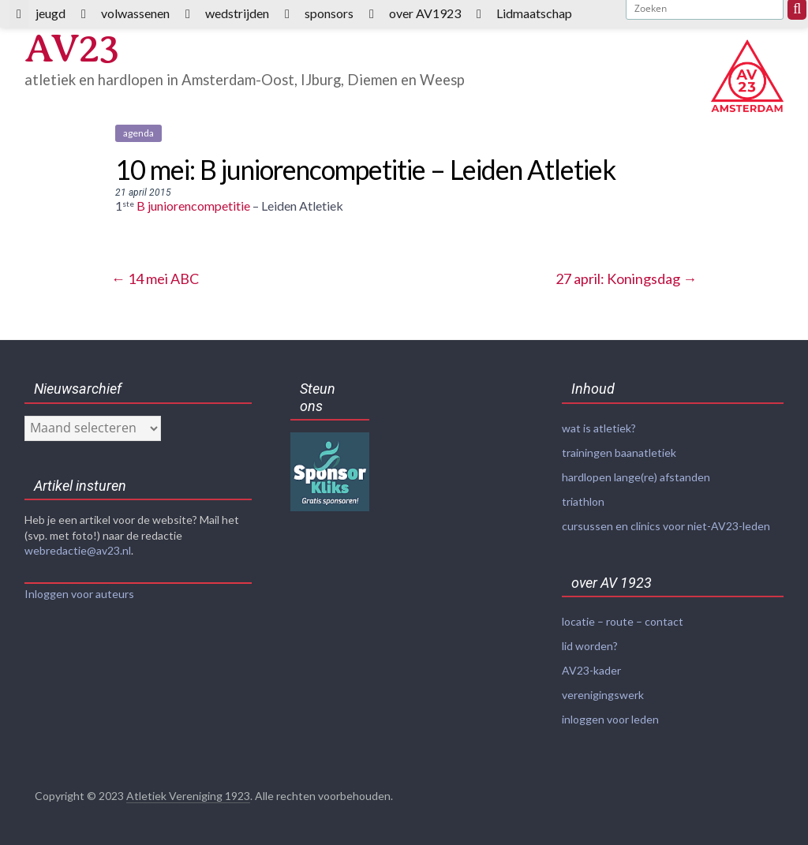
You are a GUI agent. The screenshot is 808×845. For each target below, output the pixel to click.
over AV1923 (425, 13)
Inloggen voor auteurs (79, 593)
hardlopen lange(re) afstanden (636, 477)
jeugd (50, 13)
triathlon (583, 501)
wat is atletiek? (599, 428)
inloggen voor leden (610, 719)
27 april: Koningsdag (626, 278)
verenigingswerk (603, 694)
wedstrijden (237, 13)
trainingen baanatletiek (619, 452)
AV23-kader (591, 670)
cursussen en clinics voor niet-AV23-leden (666, 526)
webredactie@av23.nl (77, 550)
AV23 (71, 48)
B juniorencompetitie (193, 205)
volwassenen (135, 13)
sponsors (329, 13)
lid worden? (590, 645)
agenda (138, 133)
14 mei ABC (155, 278)
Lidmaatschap (534, 13)
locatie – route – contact (622, 621)
